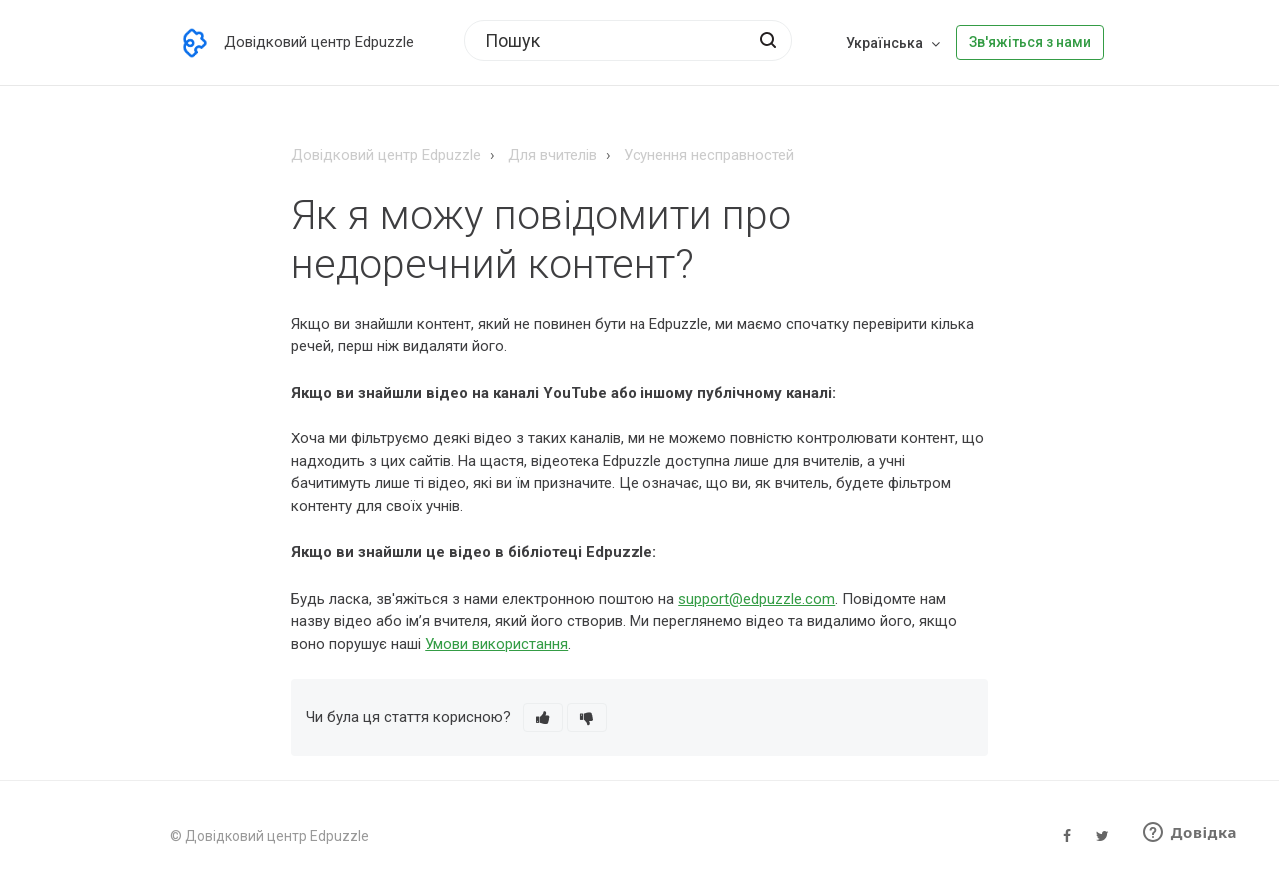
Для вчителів (552, 155)
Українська (886, 43)
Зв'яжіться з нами (1030, 42)
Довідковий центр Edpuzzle (386, 155)
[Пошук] (627, 40)
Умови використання (496, 644)
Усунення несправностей (709, 155)
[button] (543, 717)
